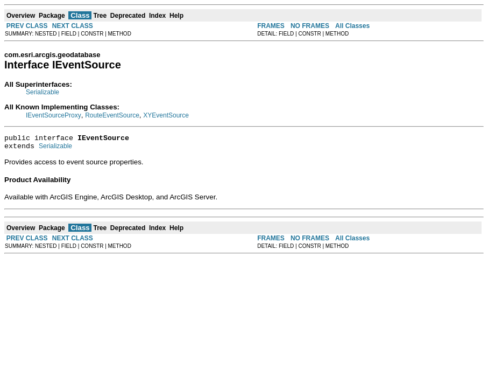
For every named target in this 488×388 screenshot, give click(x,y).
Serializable (42, 92)
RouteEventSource (112, 115)
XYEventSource (166, 115)
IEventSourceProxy (53, 115)
